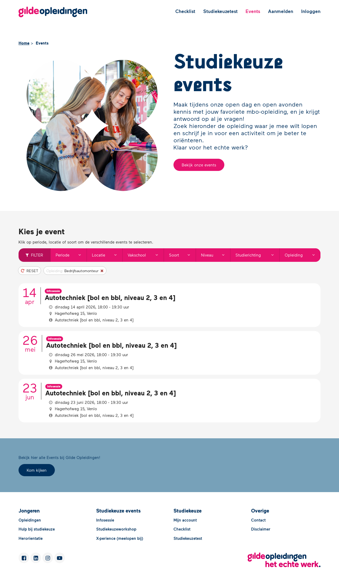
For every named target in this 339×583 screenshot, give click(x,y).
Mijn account (185, 520)
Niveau (215, 255)
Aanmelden (280, 11)
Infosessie (105, 520)
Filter (34, 255)
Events (253, 11)
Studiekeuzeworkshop (116, 529)
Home (24, 43)
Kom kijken (37, 470)
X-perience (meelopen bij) (119, 538)
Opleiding (302, 255)
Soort (182, 255)
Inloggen (310, 11)
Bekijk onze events (199, 164)
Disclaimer (260, 529)
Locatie (107, 255)
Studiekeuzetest (220, 11)
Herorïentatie (31, 538)
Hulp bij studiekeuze (37, 529)
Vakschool (145, 255)
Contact (258, 520)
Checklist (185, 11)
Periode (71, 255)
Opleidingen (30, 520)
